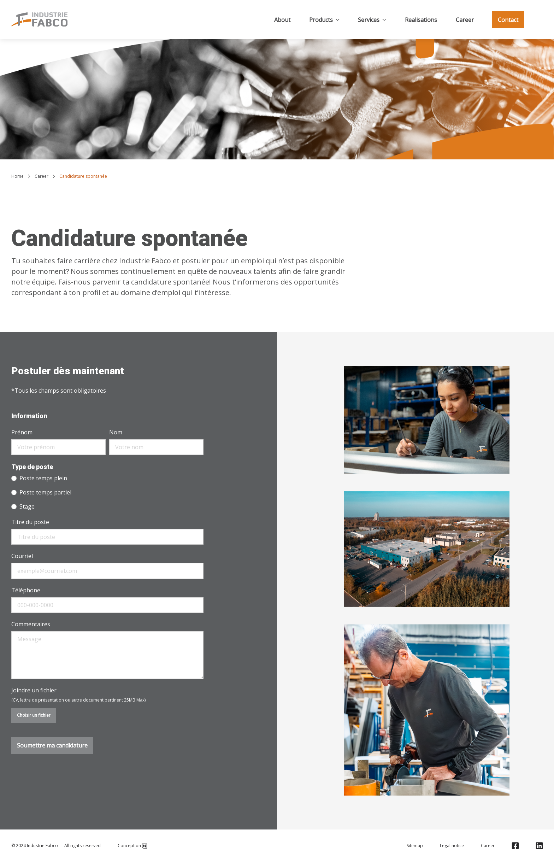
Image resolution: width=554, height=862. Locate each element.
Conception (132, 846)
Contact (508, 20)
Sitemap (415, 846)
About (282, 20)
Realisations (421, 20)
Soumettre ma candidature (52, 745)
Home (17, 176)
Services (372, 20)
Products (324, 20)
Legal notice (452, 846)
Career (465, 20)
